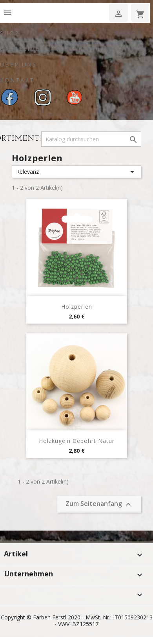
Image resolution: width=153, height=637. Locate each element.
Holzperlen (76, 306)
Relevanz (76, 171)
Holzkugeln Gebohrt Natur (77, 440)
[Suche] (91, 139)
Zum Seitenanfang (99, 504)
